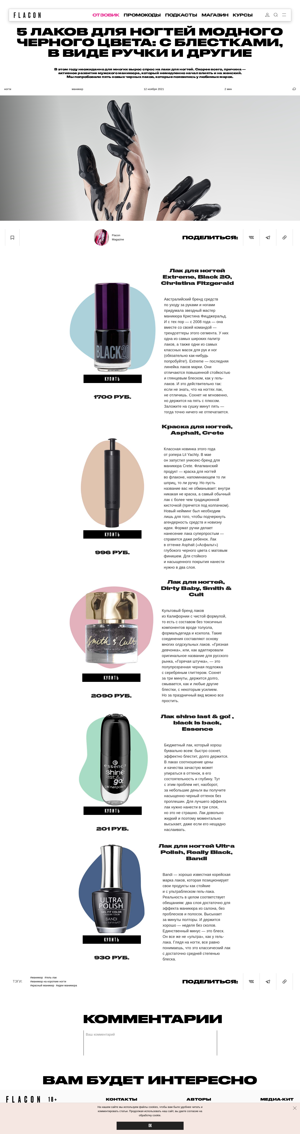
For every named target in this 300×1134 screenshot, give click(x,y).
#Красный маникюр (42, 985)
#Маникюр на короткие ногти (48, 981)
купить (112, 378)
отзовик (106, 15)
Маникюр (77, 89)
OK (150, 1126)
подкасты (181, 15)
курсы (243, 15)
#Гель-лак (51, 977)
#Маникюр (36, 977)
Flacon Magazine (118, 237)
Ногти (7, 89)
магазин (215, 15)
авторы (199, 1099)
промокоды (142, 15)
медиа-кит (277, 1099)
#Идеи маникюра (66, 985)
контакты (121, 1099)
